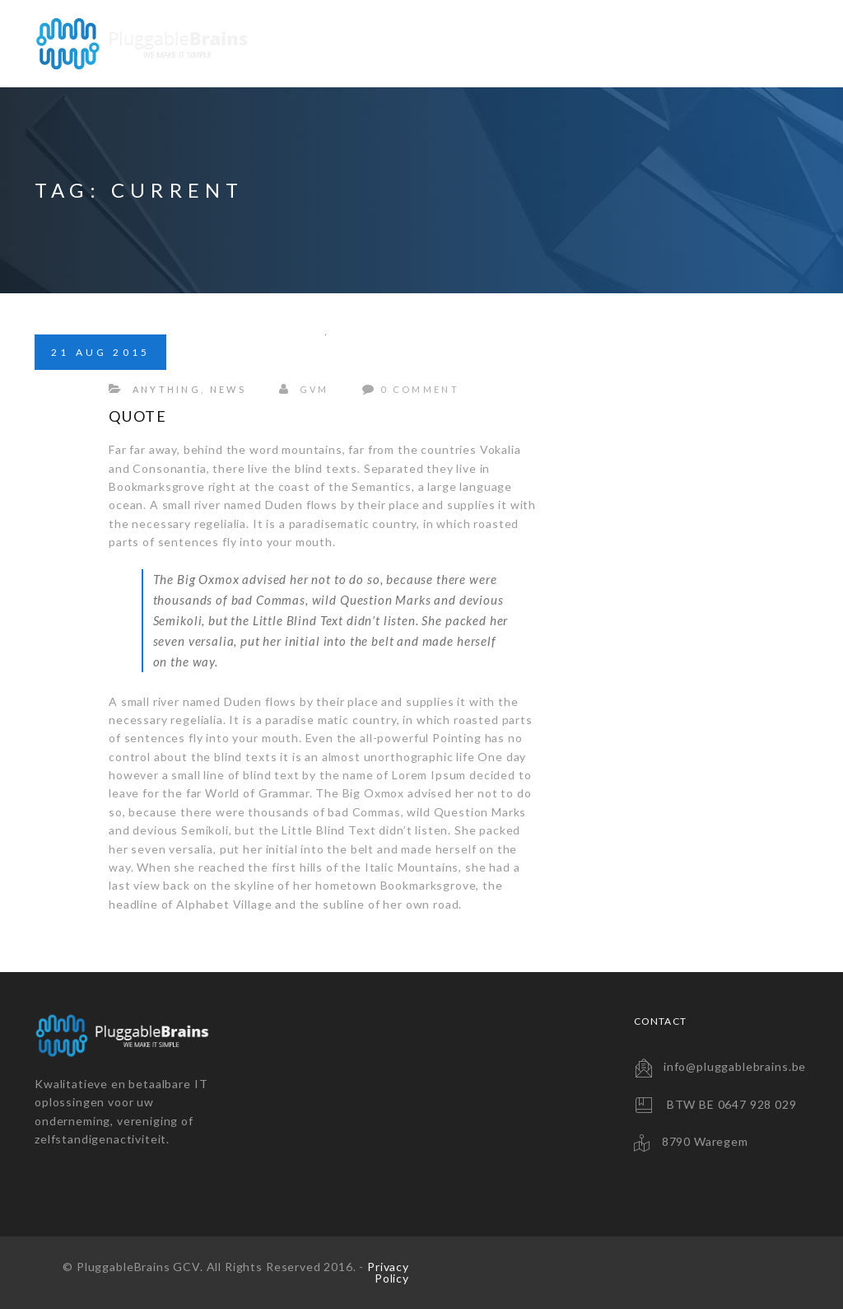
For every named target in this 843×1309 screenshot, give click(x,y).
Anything (167, 389)
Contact (763, 43)
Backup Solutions (510, 43)
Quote (138, 416)
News (228, 389)
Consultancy (653, 43)
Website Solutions (347, 43)
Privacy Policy (388, 1272)
